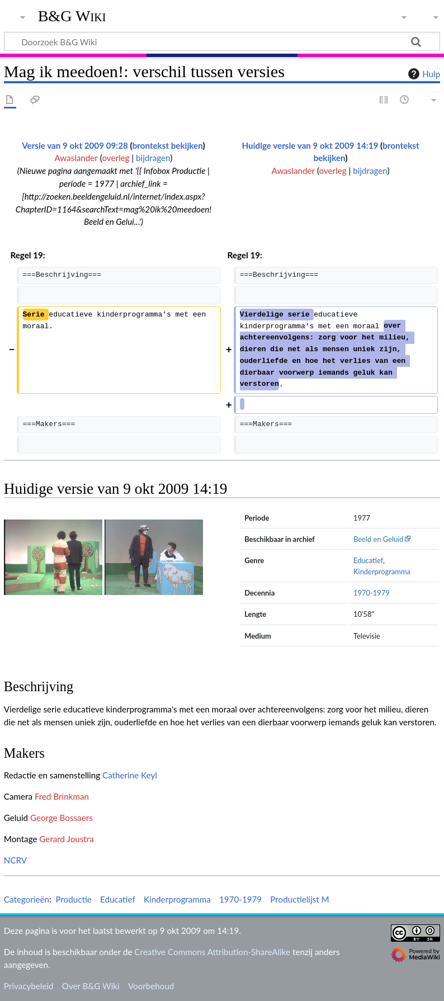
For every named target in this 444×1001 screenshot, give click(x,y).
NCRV (15, 860)
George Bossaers (61, 818)
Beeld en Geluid (378, 539)
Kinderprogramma (381, 571)
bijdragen (153, 158)
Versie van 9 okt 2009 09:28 (75, 145)
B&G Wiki (72, 16)
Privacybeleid (29, 986)
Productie (73, 899)
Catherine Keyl (129, 775)
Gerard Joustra (66, 839)
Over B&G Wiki (91, 986)
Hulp (422, 73)
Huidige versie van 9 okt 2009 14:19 (310, 145)
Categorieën (26, 899)
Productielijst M (299, 899)
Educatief (368, 560)
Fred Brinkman (62, 796)
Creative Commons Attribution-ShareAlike (212, 952)
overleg (115, 158)
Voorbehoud (151, 986)
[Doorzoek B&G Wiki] (222, 41)
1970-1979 (371, 592)
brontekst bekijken (168, 145)
